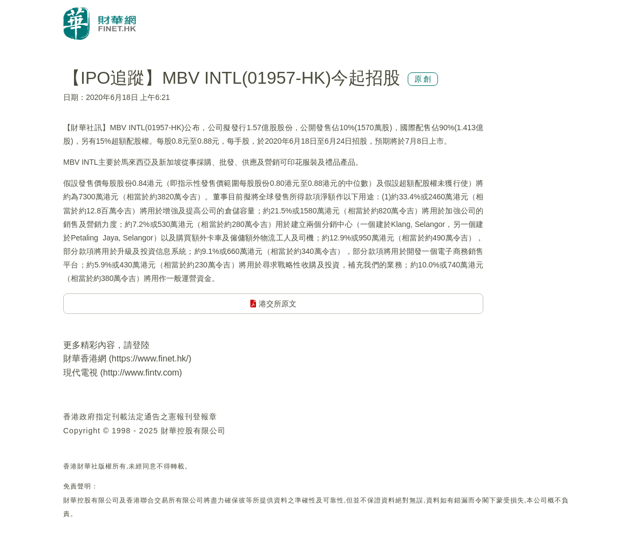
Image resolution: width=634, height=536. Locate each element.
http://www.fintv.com (141, 372)
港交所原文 (273, 303)
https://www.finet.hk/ (150, 358)
